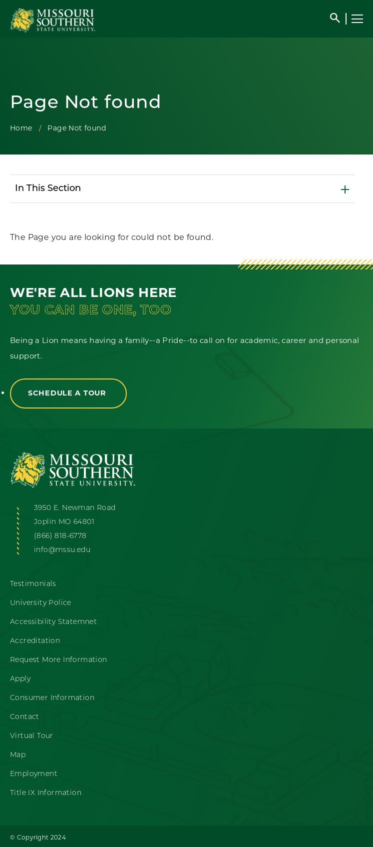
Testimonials (33, 584)
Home (21, 128)
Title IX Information (45, 793)
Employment (33, 774)
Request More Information (58, 660)
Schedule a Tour (68, 393)
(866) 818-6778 (60, 536)
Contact (24, 717)
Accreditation (35, 641)
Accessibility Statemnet (53, 622)
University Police (40, 603)
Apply (20, 679)
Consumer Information (52, 698)
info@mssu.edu (62, 550)
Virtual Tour (31, 736)
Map (17, 755)
